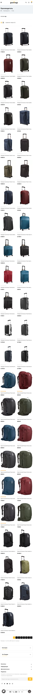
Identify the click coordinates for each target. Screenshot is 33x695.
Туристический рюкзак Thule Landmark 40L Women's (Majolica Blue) (15, 498)
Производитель (6, 10)
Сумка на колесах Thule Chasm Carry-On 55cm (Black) (13, 604)
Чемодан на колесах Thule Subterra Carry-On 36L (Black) (13, 129)
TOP (29, 691)
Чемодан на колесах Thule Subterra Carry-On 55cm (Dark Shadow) (15, 234)
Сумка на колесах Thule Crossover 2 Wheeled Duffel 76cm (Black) (15, 577)
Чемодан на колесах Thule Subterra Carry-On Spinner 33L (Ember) (15, 76)
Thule (12, 10)
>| (31, 637)
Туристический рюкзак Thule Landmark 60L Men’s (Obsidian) (14, 472)
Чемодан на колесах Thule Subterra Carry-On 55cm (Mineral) (14, 208)
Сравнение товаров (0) (10, 22)
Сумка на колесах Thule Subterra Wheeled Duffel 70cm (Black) (14, 551)
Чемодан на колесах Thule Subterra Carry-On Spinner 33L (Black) (15, 102)
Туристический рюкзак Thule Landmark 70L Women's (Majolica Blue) (15, 393)
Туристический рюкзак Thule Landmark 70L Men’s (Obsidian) (14, 419)
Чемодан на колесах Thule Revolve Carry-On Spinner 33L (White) (15, 340)
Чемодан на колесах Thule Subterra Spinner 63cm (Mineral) (14, 49)
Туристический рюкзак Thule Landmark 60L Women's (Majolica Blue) (15, 445)
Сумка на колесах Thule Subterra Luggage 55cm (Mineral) (13, 630)
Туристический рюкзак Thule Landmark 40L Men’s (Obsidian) (14, 525)
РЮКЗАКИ (3, 16)
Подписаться (30, 679)
